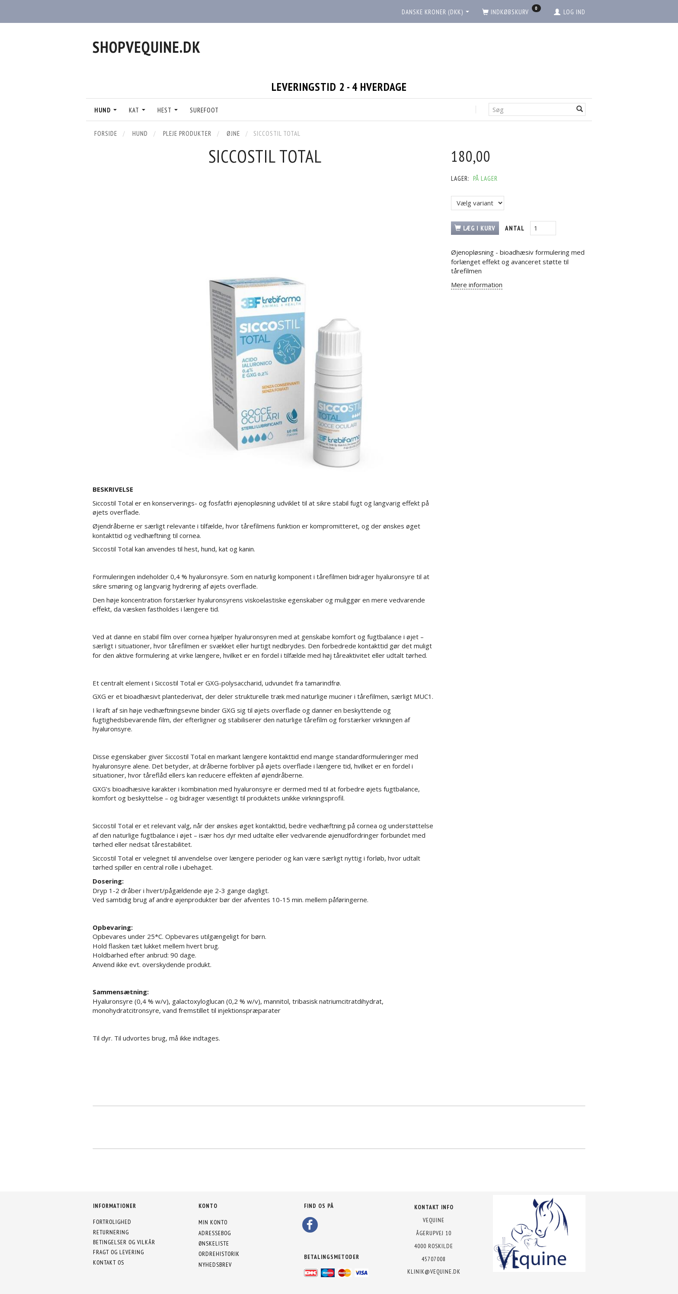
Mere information (476, 284)
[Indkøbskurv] (511, 12)
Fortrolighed (112, 1222)
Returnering (111, 1232)
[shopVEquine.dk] (147, 47)
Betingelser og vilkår (124, 1242)
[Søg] (579, 109)
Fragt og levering (118, 1252)
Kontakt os (108, 1262)
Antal (515, 228)
